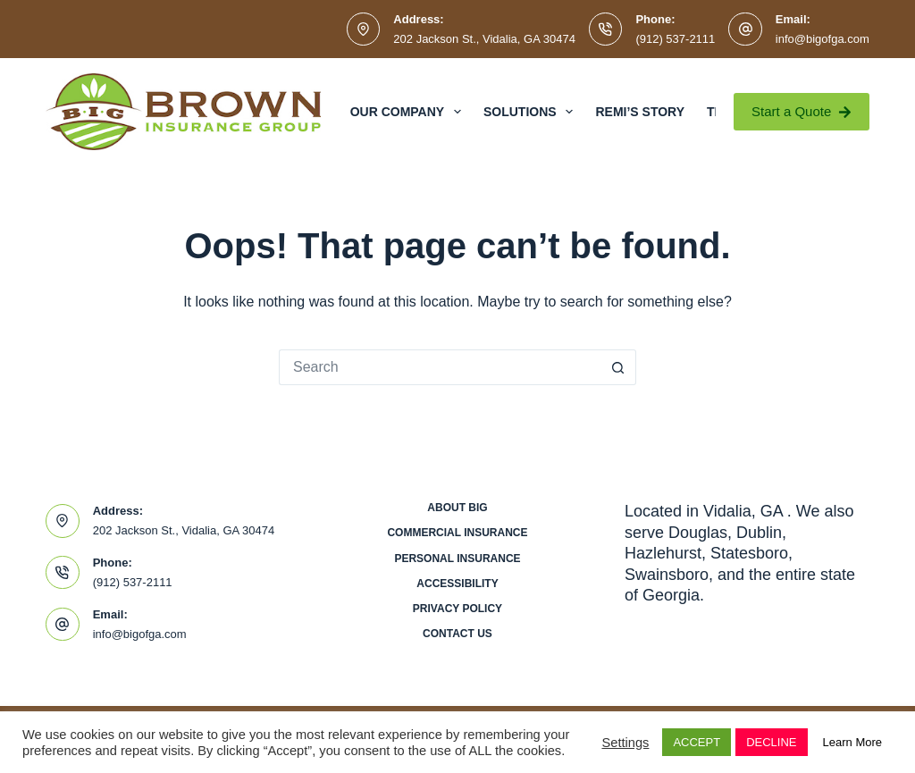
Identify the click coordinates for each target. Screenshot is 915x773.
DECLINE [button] (771, 742)
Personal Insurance (457, 558)
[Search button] (618, 367)
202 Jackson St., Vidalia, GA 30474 (484, 39)
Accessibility (457, 583)
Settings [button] (625, 742)
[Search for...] (439, 367)
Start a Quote (801, 111)
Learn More (852, 742)
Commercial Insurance (457, 532)
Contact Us (457, 633)
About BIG (457, 507)
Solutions (531, 111)
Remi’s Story (639, 112)
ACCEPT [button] (696, 742)
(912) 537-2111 (675, 39)
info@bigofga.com (822, 39)
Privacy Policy (457, 608)
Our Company (409, 111)
